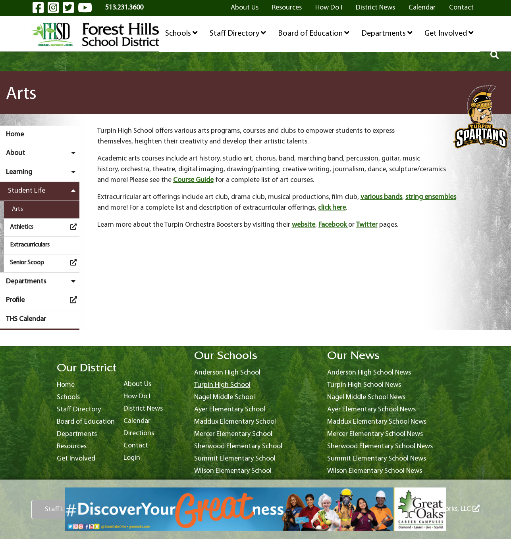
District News (375, 7)
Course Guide (193, 180)
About (42, 153)
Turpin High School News (364, 385)
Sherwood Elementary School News (380, 446)
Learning (42, 172)
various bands (381, 197)
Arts (17, 209)
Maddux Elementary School (235, 422)
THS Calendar (26, 319)
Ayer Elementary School (229, 409)
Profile (42, 300)
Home (15, 134)
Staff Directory (238, 33)
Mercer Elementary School (233, 434)
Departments (387, 33)
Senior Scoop (44, 262)
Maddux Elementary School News (376, 422)
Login (131, 458)
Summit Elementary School (235, 459)
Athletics (44, 227)
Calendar (422, 7)
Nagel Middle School (224, 397)
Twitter (367, 225)
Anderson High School (227, 373)
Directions (138, 433)
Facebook (333, 225)
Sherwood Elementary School (238, 446)
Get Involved (449, 33)
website (303, 225)
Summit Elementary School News (376, 459)
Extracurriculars (30, 245)
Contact (461, 7)
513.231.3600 (124, 7)
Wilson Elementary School (233, 471)
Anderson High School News (369, 373)
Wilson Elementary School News (374, 471)
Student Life (43, 191)
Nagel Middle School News (366, 397)
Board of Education (313, 33)
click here (332, 208)
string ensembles (430, 197)
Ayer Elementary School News (371, 409)
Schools (181, 33)
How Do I (328, 7)
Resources (287, 7)
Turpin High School (222, 385)
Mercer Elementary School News (375, 434)
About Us (244, 7)
